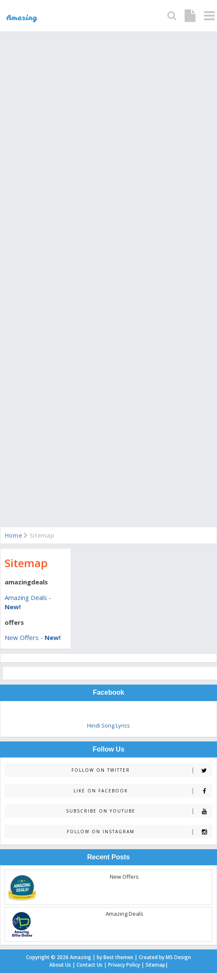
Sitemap (26, 563)
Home (13, 535)
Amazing (80, 957)
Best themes (118, 957)
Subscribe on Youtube (139, 811)
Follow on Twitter (141, 770)
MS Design (178, 957)
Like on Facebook (143, 791)
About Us (60, 964)
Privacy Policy (124, 964)
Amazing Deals (124, 913)
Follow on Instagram (139, 832)
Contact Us (90, 964)
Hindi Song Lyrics (108, 725)
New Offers (124, 876)
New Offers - (33, 637)
